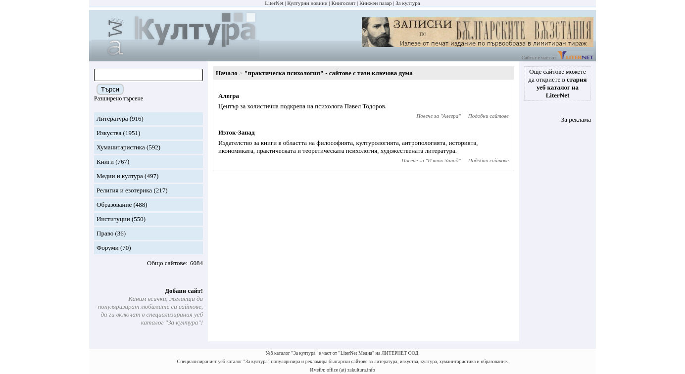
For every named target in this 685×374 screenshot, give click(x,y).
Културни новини (307, 3)
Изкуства (109, 133)
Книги (105, 161)
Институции (113, 219)
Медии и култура (120, 176)
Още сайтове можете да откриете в (558, 83)
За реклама (576, 119)
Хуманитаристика (121, 147)
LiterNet (274, 3)
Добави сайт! (184, 290)
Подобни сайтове (488, 116)
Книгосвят (343, 3)
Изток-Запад (236, 132)
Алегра (228, 95)
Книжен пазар (375, 3)
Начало (227, 73)
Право (105, 233)
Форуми (108, 247)
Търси (110, 89)
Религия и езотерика (124, 190)
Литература (112, 118)
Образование (114, 204)
